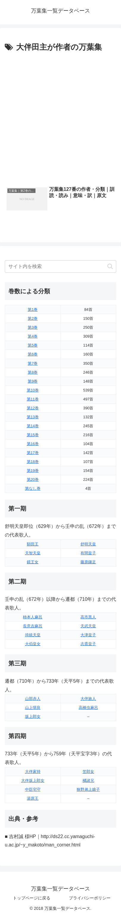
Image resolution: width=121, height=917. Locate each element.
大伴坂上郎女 (32, 780)
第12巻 (33, 408)
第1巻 (33, 309)
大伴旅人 (88, 698)
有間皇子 (88, 553)
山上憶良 (33, 707)
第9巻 (33, 381)
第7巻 (33, 363)
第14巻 (33, 426)
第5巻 (33, 345)
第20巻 (33, 479)
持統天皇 (33, 635)
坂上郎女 (33, 716)
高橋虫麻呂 (88, 707)
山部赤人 (33, 698)
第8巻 (33, 372)
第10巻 (33, 390)
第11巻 (33, 399)
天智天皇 (33, 553)
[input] (60, 266)
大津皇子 (88, 635)
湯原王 (32, 798)
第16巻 (33, 444)
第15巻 (33, 435)
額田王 (32, 544)
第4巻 (33, 336)
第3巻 (33, 327)
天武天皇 (88, 626)
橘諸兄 (88, 780)
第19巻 (33, 470)
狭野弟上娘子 (88, 789)
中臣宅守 (33, 789)
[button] (110, 266)
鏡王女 (32, 562)
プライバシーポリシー (90, 898)
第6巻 (33, 354)
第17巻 (33, 452)
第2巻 (33, 318)
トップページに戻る (31, 898)
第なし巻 (33, 488)
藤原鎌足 (88, 562)
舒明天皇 (88, 544)
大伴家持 (33, 771)
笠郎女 (88, 771)
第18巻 (33, 461)
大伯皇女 (33, 644)
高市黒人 (88, 617)
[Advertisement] (60, 117)
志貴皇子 (88, 644)
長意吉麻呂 (32, 626)
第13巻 (33, 417)
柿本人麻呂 (32, 617)
